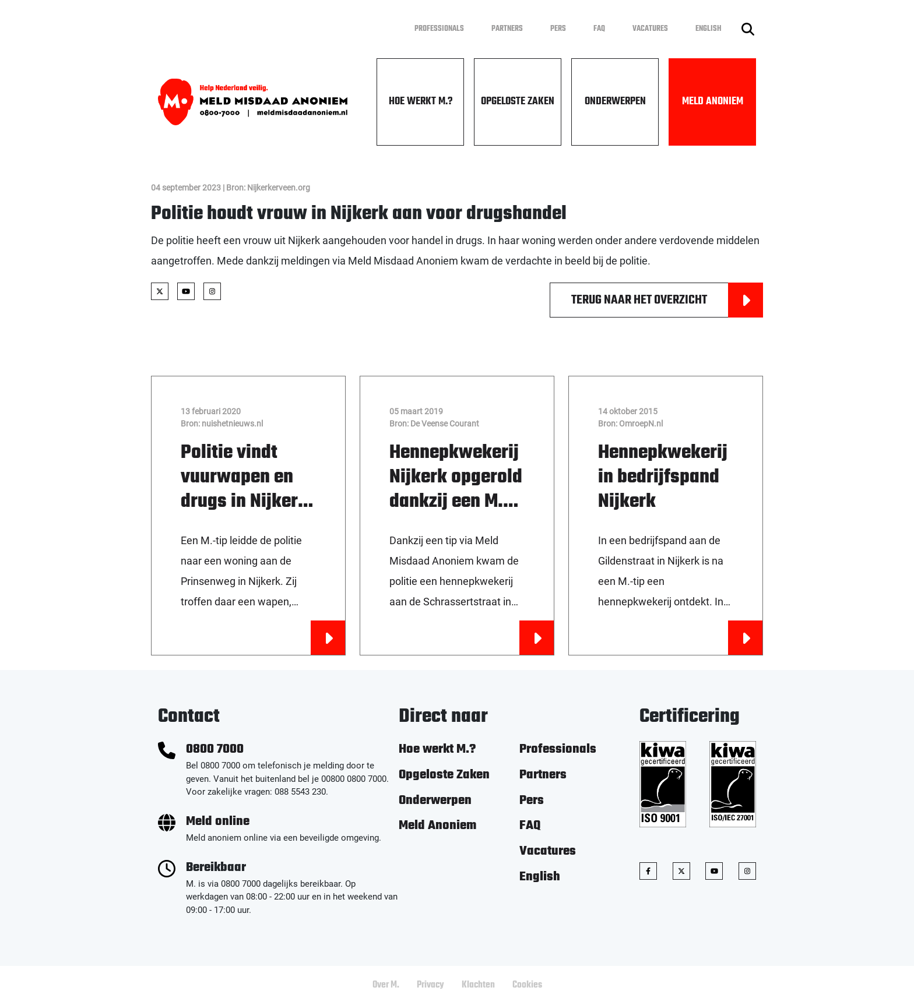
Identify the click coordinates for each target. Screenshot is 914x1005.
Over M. (385, 985)
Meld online (217, 821)
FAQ (599, 29)
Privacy (430, 985)
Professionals (439, 29)
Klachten (478, 985)
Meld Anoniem (712, 101)
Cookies (527, 985)
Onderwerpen (615, 101)
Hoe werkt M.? (420, 101)
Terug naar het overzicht (667, 300)
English (708, 29)
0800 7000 (215, 749)
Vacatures (650, 29)
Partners (507, 29)
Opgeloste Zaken (517, 101)
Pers (558, 29)
